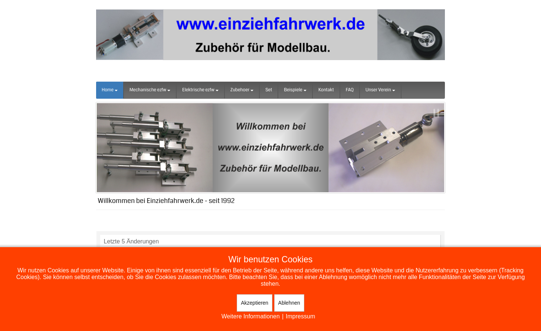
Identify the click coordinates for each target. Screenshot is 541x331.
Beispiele (295, 90)
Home (110, 90)
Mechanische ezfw (149, 90)
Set (268, 90)
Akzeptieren (254, 303)
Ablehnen (289, 303)
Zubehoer (241, 90)
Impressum (300, 316)
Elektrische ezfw (200, 90)
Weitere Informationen (251, 316)
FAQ (350, 90)
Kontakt (326, 90)
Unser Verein (380, 90)
